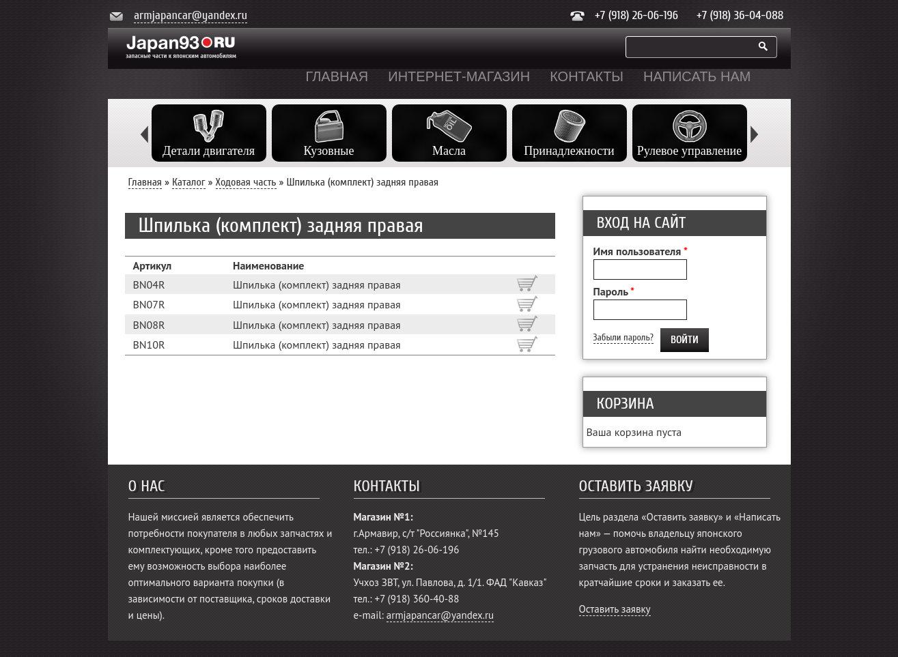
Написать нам (696, 76)
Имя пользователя (640, 251)
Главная (337, 76)
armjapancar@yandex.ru (190, 15)
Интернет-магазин (459, 76)
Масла (449, 151)
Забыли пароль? (623, 337)
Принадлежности (569, 151)
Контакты (586, 76)
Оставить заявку (615, 608)
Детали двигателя (209, 151)
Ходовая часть (246, 182)
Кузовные (329, 151)
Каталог (189, 182)
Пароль (614, 291)
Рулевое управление (689, 151)
